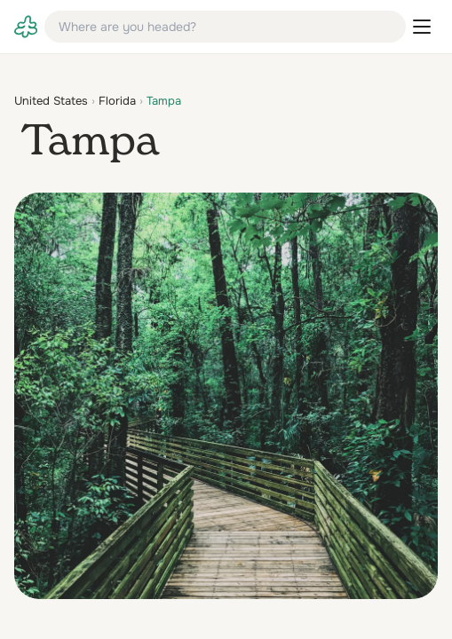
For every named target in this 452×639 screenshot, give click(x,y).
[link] (25, 26)
